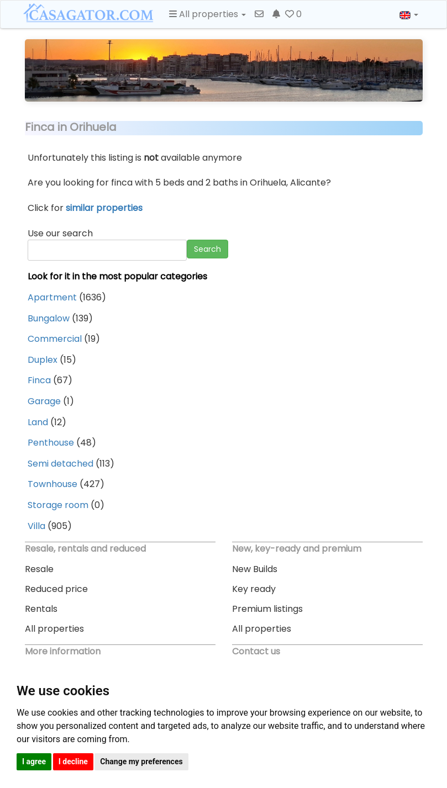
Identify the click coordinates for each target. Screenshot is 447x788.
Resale (39, 569)
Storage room (58, 505)
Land (38, 422)
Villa (36, 526)
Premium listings (267, 608)
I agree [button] (34, 761)
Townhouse (52, 484)
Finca (39, 380)
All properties (54, 628)
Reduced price (56, 589)
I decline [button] (73, 761)
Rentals (41, 608)
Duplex (42, 359)
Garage (44, 401)
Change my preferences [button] (141, 761)
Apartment (52, 297)
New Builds (254, 569)
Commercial (55, 338)
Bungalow (49, 318)
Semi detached (60, 463)
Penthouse (51, 442)
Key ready (254, 589)
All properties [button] (207, 14)
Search (207, 249)
